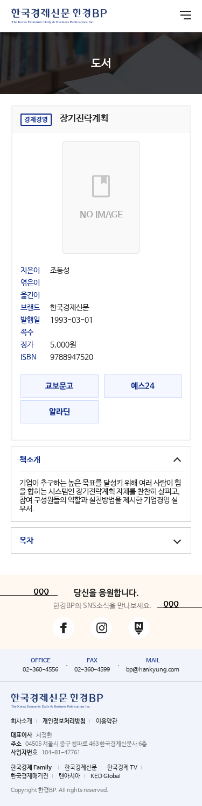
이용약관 (106, 721)
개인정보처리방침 (64, 721)
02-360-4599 (92, 670)
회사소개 (21, 721)
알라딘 (59, 411)
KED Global (105, 776)
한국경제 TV (122, 768)
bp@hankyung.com (152, 670)
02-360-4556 (40, 670)
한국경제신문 (81, 768)
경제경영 (36, 120)
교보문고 (59, 386)
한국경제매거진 (29, 776)
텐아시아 (69, 776)
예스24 (143, 386)
